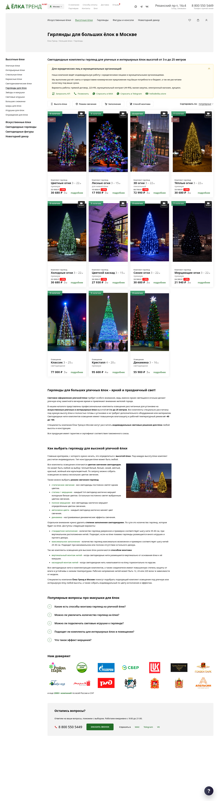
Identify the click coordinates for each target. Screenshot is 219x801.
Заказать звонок (100, 727)
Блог (96, 8)
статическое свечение (63, 484)
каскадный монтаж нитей (65, 562)
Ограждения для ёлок (17, 114)
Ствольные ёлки (14, 74)
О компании (73, 4)
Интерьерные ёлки (15, 70)
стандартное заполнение (65, 530)
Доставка (105, 4)
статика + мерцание (62, 492)
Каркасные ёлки (14, 79)
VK (158, 727)
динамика (57, 517)
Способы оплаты (90, 4)
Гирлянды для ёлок (16, 88)
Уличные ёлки (13, 65)
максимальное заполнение (66, 541)
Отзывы (115, 4)
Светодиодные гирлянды (21, 127)
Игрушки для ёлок (15, 110)
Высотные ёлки (15, 59)
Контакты (86, 8)
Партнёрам (73, 8)
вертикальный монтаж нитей (67, 555)
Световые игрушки (15, 96)
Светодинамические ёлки (19, 83)
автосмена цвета (60, 510)
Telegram (148, 727)
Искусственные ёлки (18, 122)
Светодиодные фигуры (20, 131)
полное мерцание (61, 502)
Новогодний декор (17, 136)
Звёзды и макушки (15, 92)
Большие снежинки (15, 101)
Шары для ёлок (13, 105)
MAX (137, 727)
